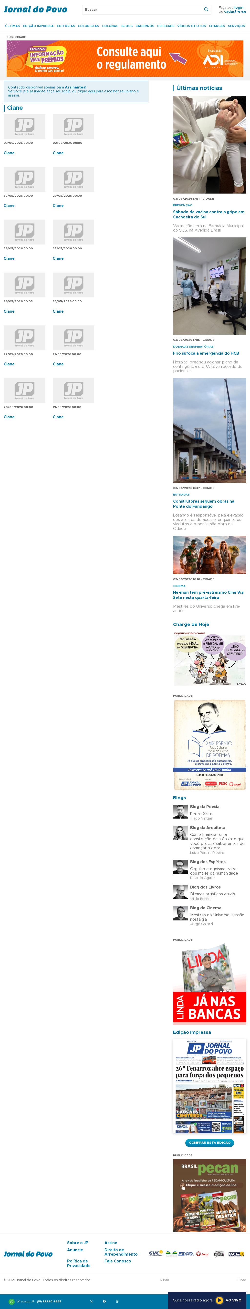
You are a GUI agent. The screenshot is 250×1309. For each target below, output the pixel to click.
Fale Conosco (117, 1261)
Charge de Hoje (191, 624)
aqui (91, 91)
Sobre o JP (77, 1243)
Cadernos (144, 26)
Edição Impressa (38, 26)
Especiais (165, 26)
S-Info (164, 1280)
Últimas (12, 26)
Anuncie (75, 1250)
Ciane (15, 108)
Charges (217, 26)
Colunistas (88, 26)
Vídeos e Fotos (191, 26)
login (238, 8)
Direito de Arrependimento (121, 1252)
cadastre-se (235, 11)
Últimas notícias (199, 88)
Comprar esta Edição (209, 1142)
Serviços (236, 26)
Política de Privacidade (79, 1263)
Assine (110, 1243)
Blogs (127, 26)
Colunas (110, 26)
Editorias (66, 26)
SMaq (242, 1280)
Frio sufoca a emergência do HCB (206, 353)
